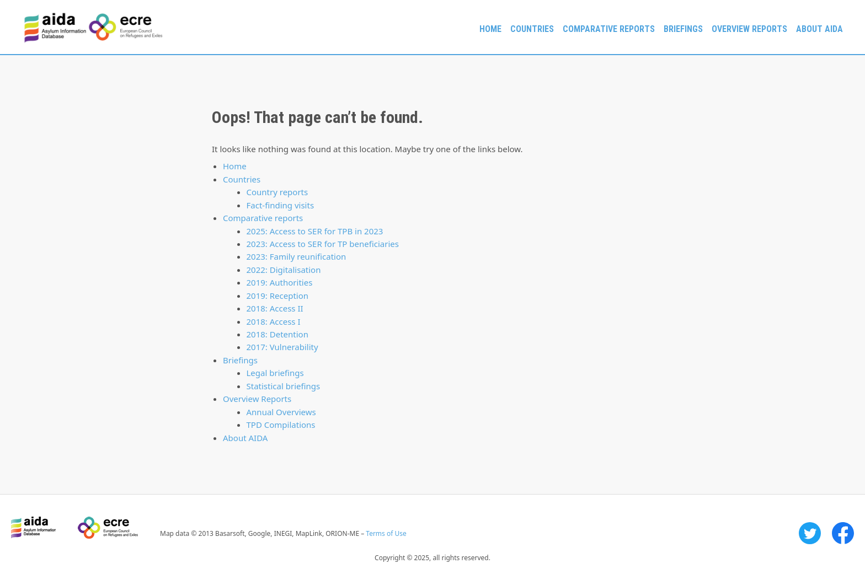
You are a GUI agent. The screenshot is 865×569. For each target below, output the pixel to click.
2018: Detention (277, 334)
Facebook (843, 533)
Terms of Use (386, 533)
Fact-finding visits (280, 205)
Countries (532, 29)
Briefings (683, 29)
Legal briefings (275, 372)
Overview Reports (749, 29)
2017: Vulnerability (282, 346)
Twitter (810, 533)
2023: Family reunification (296, 256)
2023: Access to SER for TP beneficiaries (323, 243)
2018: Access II (275, 308)
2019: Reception (278, 295)
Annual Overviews (281, 411)
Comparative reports (609, 29)
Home (490, 29)
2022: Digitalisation (284, 269)
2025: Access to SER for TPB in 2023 (315, 231)
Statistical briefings (284, 385)
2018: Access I (274, 321)
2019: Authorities (280, 282)
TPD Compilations (281, 424)
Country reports (277, 191)
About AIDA (819, 29)
